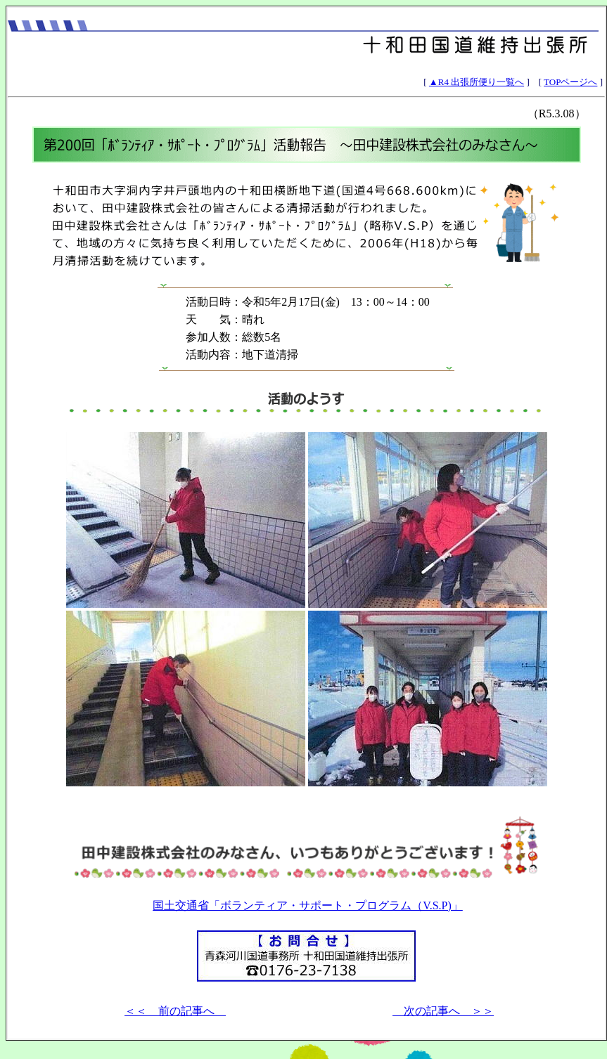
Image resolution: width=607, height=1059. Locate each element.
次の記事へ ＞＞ (443, 1011)
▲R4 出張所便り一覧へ (476, 82)
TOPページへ (570, 82)
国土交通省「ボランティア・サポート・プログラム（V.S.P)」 (308, 905)
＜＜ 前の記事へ (175, 1011)
